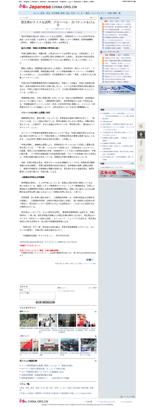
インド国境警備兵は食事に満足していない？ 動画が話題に (47, 366)
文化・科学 (54, 388)
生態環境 (38, 393)
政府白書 (84, 388)
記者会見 (55, 393)
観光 (69, 388)
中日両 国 (46, 393)
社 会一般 (44, 388)
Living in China (85, 393)
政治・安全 (25, 388)
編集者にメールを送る (75, 32)
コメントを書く (37, 295)
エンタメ (63, 388)
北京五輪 (76, 388)
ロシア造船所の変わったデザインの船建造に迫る (42, 372)
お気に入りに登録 (75, 263)
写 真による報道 (27, 393)
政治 (27, 17)
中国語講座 (64, 393)
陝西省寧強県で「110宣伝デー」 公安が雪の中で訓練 (45, 378)
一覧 (95, 361)
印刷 (66, 263)
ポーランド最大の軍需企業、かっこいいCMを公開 (43, 369)
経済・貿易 (35, 388)
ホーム (22, 17)
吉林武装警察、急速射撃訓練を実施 (36, 375)
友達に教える (59, 263)
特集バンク (74, 393)
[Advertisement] (117, 195)
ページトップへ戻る (89, 263)
